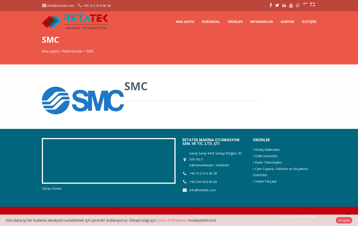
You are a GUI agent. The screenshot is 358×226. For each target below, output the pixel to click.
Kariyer (287, 21)
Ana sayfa (185, 21)
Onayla (344, 220)
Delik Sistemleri (265, 156)
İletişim (309, 21)
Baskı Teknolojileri (267, 162)
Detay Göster (52, 188)
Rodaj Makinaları (266, 149)
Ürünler (235, 21)
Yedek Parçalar (265, 181)
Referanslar (261, 21)
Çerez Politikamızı (172, 220)
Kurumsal (211, 21)
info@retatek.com (58, 5)
